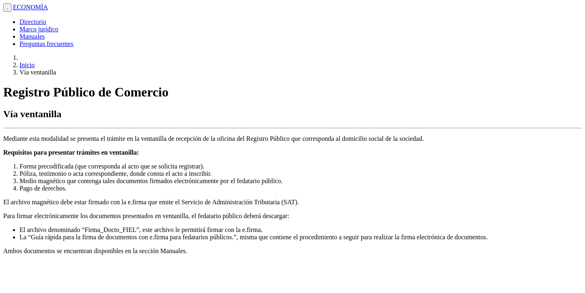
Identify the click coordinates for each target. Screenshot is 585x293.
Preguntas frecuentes (47, 43)
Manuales (32, 36)
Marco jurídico (39, 29)
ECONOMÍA (30, 7)
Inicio (27, 64)
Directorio (33, 21)
